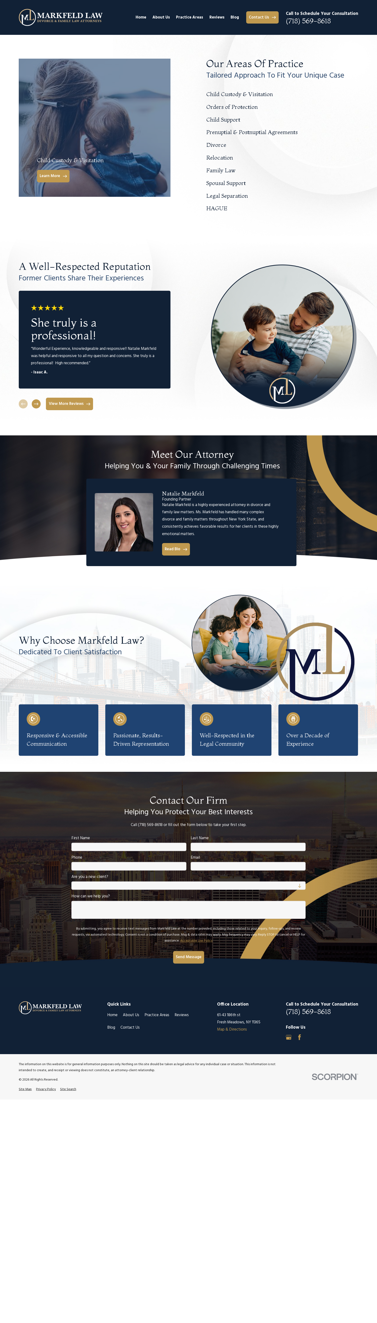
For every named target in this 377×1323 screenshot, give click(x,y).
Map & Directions (232, 1029)
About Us (131, 1015)
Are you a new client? (89, 877)
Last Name (200, 838)
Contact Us (130, 1027)
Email (195, 857)
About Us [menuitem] (161, 17)
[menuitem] (25, 1089)
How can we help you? (90, 896)
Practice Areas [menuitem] (189, 17)
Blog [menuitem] (235, 17)
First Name (80, 838)
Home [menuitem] (141, 17)
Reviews (182, 1015)
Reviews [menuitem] (217, 17)
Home (112, 1015)
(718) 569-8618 (308, 21)
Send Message (188, 957)
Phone (76, 857)
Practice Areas (157, 1015)
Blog (111, 1027)
